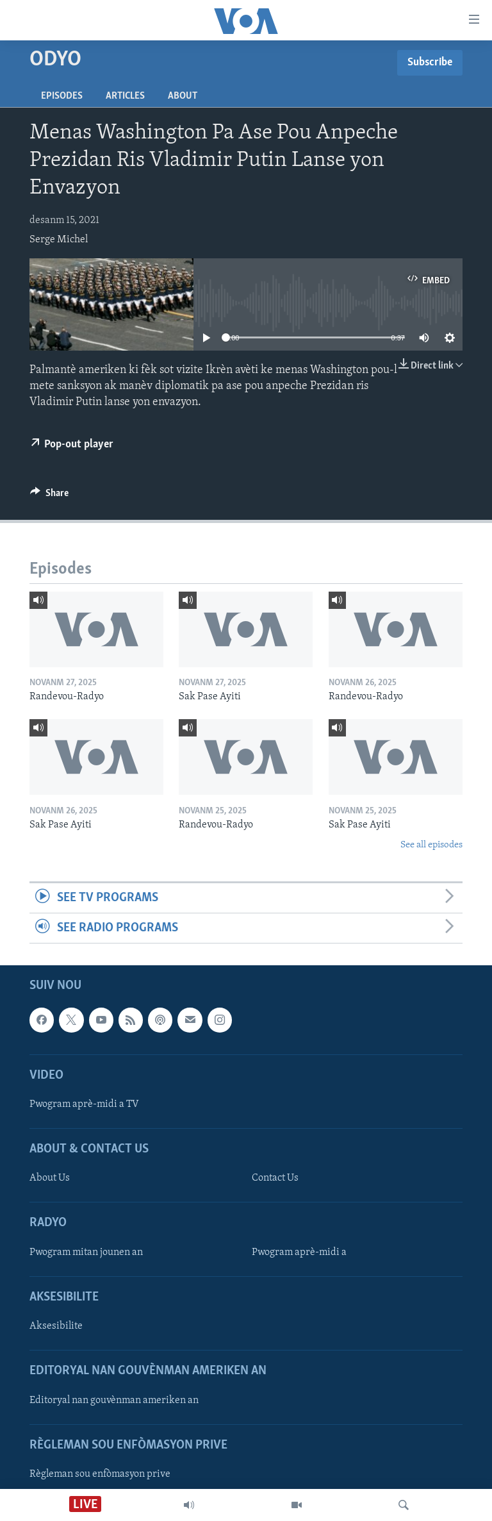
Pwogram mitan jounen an (86, 1252)
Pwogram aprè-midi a (299, 1252)
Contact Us (275, 1179)
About (182, 96)
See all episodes (431, 845)
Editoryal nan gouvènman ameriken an (114, 1400)
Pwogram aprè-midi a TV (84, 1104)
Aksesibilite (56, 1326)
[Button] (49, 496)
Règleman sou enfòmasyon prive (99, 1474)
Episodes (62, 96)
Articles (125, 96)
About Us (49, 1179)
